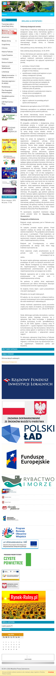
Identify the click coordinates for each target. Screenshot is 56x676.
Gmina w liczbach (7, 62)
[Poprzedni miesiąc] (2, 635)
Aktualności (5, 37)
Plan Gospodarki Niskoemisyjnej (7, 91)
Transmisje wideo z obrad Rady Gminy (8, 25)
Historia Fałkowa (7, 52)
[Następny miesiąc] (19, 635)
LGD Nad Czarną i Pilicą (7, 103)
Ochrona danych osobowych (10, 358)
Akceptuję (51, 672)
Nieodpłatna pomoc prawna (8, 97)
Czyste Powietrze (7, 55)
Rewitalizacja (6, 87)
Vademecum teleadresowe (6, 67)
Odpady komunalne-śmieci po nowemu (8, 76)
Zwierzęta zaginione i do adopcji (8, 82)
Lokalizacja (5, 72)
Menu (4, 14)
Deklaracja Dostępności (9, 362)
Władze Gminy (6, 41)
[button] (16, 41)
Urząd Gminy (6, 44)
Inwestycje (5, 59)
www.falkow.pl (25, 44)
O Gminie (4, 48)
